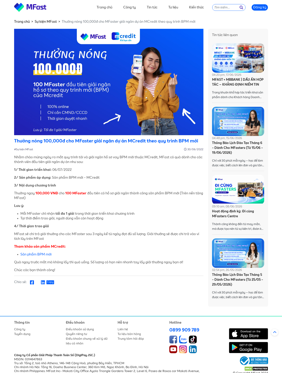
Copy (50, 282)
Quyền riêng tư (76, 334)
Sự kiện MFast (46, 22)
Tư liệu (173, 7)
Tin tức (152, 7)
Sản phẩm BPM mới (36, 254)
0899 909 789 (184, 330)
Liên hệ (123, 329)
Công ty (129, 7)
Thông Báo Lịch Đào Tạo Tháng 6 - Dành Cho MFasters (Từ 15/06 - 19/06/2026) (237, 148)
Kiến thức (196, 7)
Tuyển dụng (22, 334)
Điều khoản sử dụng (80, 329)
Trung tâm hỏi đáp (131, 338)
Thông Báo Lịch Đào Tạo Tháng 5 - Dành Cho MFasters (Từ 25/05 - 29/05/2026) (237, 279)
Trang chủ (104, 7)
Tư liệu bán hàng (129, 334)
